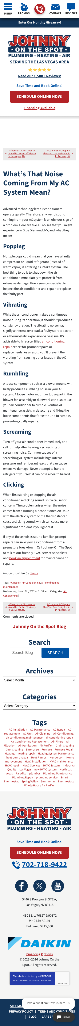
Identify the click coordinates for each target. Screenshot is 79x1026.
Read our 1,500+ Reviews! (39, 76)
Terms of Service (41, 980)
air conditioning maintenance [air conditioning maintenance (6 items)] (24, 738)
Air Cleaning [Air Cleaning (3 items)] (42, 734)
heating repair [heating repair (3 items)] (26, 754)
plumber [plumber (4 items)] (34, 773)
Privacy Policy (28, 980)
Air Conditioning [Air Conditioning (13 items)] (63, 734)
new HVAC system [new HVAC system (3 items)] (45, 770)
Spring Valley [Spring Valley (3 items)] (30, 781)
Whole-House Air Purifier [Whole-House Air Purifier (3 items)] (39, 785)
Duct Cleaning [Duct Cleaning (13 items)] (14, 750)
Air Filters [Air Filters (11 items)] (57, 742)
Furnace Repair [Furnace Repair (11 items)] (64, 750)
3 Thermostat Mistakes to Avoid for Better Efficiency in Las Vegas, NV (22, 153)
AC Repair (15, 583)
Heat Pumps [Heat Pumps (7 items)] (39, 758)
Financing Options (39, 954)
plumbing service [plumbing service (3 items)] (47, 777)
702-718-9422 (39, 9)
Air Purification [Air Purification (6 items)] (27, 746)
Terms (65, 983)
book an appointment (24, 558)
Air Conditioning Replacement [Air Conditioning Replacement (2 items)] (29, 742)
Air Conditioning (31, 583)
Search (55, 653)
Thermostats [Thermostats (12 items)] (66, 781)
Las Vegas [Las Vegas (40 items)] (25, 770)
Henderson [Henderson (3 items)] (56, 758)
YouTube (57, 886)
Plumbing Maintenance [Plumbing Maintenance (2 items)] (57, 773)
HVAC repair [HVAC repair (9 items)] (12, 766)
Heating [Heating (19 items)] (10, 754)
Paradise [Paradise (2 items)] (21, 773)
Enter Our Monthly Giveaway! (39, 22)
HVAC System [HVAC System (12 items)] (51, 766)
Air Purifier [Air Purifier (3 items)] (46, 746)
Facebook (21, 886)
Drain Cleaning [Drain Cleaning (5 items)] (65, 746)
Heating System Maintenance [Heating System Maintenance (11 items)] (56, 754)
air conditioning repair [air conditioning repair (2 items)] (59, 738)
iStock (34, 573)
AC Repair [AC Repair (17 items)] (59, 730)
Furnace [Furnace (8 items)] (47, 750)
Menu (8, 14)
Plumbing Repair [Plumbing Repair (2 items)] (22, 777)
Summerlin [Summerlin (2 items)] (48, 781)
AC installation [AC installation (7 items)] (18, 730)
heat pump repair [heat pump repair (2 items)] (17, 758)
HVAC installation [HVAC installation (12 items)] (36, 762)
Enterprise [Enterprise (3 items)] (32, 750)
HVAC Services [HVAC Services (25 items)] (31, 766)
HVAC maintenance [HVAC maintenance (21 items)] (61, 762)
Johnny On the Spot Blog (39, 626)
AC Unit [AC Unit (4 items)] (27, 734)
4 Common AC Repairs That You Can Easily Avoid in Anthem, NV (56, 153)
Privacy (59, 983)
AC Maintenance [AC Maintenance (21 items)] (40, 730)
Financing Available (39, 108)
